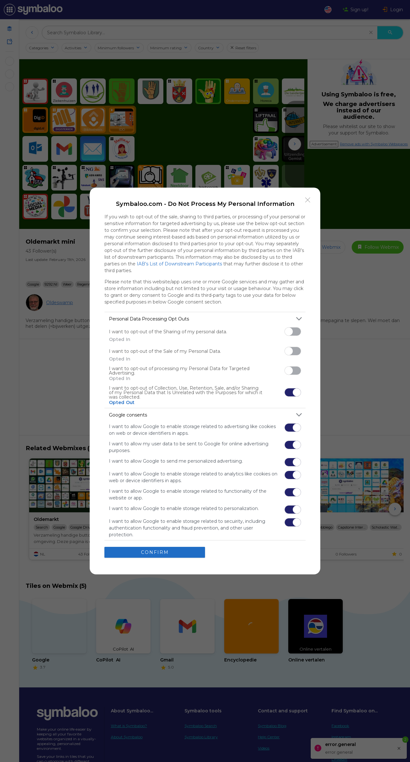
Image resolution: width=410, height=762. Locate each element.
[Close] (308, 200)
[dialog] (205, 381)
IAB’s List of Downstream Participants (179, 264)
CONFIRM (155, 552)
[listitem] (205, 318)
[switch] (292, 331)
